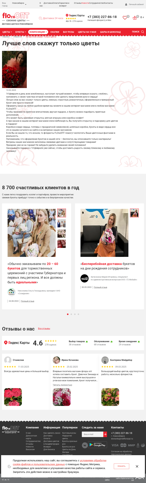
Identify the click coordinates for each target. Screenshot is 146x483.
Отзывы (77, 3)
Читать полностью (62, 385)
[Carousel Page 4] (78, 314)
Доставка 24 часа (53, 18)
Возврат (47, 447)
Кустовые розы (69, 433)
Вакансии (30, 449)
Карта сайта (107, 478)
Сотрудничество (96, 3)
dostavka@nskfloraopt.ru (122, 439)
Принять (121, 466)
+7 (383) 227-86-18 (102, 17)
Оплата (56, 3)
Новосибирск (18, 3)
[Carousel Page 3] (75, 314)
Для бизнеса (49, 449)
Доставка (48, 3)
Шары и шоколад (110, 32)
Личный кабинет (136, 4)
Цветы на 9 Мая (87, 32)
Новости (85, 3)
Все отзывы (44, 328)
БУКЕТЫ (19, 32)
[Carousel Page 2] (71, 314)
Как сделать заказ (52, 433)
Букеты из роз (68, 447)
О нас (28, 433)
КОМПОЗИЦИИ (37, 32)
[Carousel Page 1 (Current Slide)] (67, 314)
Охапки (54, 32)
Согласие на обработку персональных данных (121, 452)
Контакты (108, 3)
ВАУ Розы (68, 32)
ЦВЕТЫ (6, 32)
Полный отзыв (27, 301)
